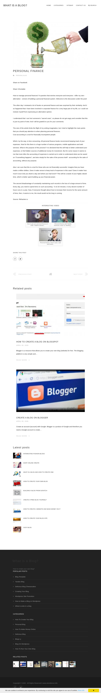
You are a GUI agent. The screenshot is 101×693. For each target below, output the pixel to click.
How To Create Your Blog (24, 619)
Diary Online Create (31, 463)
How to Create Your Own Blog (35, 481)
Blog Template (20, 577)
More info (81, 690)
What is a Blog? (15, 5)
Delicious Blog (20, 634)
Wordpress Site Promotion (24, 596)
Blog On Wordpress (22, 644)
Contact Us (81, 5)
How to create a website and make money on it (41, 509)
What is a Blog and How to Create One (38, 472)
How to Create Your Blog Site (35, 518)
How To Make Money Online (25, 629)
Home (48, 5)
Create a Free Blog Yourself (35, 500)
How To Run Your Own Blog (25, 649)
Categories (58, 5)
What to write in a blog (23, 606)
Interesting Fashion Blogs (34, 454)
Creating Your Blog (22, 591)
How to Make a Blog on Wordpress (27, 601)
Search (92, 5)
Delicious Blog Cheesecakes (25, 586)
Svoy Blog (27, 527)
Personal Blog (21, 75)
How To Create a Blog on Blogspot (37, 342)
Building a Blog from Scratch (35, 490)
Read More (21, 360)
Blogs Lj (18, 639)
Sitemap (70, 5)
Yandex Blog (19, 582)
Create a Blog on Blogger (32, 418)
